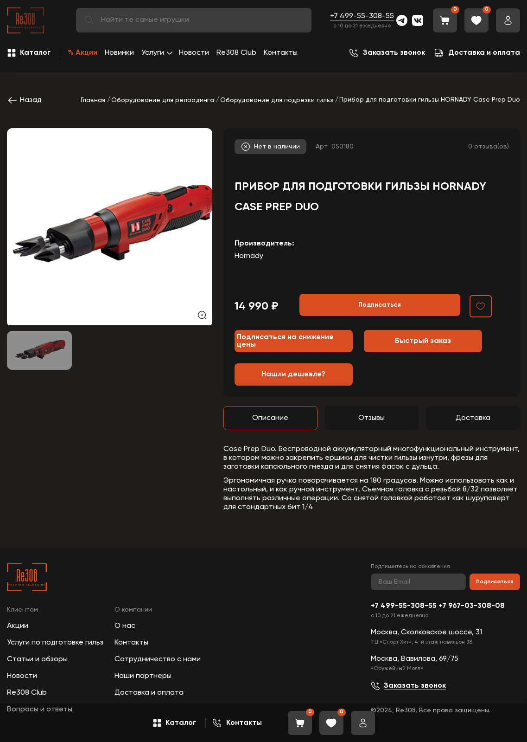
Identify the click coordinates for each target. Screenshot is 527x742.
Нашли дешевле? (293, 374)
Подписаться (495, 582)
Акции (17, 626)
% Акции (82, 53)
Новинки (119, 53)
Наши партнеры (142, 676)
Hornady (249, 256)
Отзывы (371, 418)
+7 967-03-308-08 (471, 606)
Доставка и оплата (149, 693)
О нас (124, 626)
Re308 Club (236, 53)
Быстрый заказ (423, 341)
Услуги (152, 53)
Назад (24, 100)
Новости (194, 53)
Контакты (281, 53)
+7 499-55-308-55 (362, 16)
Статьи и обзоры (37, 659)
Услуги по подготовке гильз (55, 642)
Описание (270, 418)
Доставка (473, 418)
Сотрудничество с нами (157, 659)
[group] (109, 226)
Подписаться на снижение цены (285, 341)
